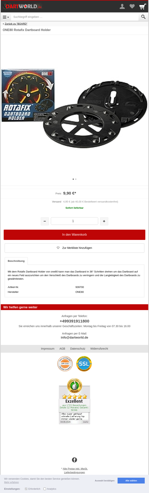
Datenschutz (77, 348)
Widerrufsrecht (99, 348)
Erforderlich (34, 489)
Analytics (51, 489)
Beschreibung (16, 260)
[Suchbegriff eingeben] (75, 17)
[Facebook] (74, 460)
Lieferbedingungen (74, 472)
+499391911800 (74, 321)
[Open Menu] (6, 16)
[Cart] (142, 6)
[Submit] (143, 16)
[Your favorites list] (131, 6)
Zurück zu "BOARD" (16, 23)
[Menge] (74, 221)
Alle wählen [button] (131, 480)
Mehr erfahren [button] (11, 482)
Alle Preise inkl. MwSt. (75, 468)
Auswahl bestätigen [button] (104, 480)
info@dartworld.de (74, 337)
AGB (62, 348)
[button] (74, 248)
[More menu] (122, 6)
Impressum (47, 348)
